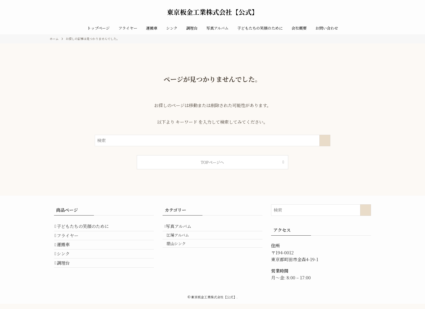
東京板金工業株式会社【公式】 (212, 12)
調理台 (67, 280)
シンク (67, 267)
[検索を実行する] (324, 140)
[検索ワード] (212, 140)
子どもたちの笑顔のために (87, 228)
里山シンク (181, 252)
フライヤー (71, 241)
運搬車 (67, 254)
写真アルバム (183, 228)
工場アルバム (183, 240)
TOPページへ (212, 162)
